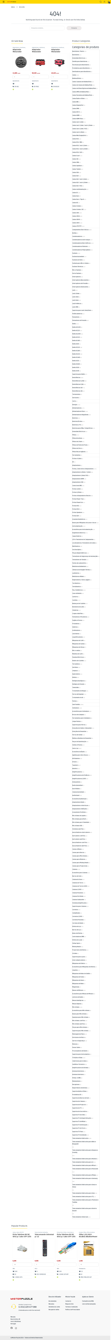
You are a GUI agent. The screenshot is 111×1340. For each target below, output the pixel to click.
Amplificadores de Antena (80, 1068)
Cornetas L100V (77, 916)
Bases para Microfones (79, 1014)
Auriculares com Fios (78, 836)
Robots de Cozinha (78, 660)
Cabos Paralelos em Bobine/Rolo (82, 95)
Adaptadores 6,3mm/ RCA (80, 475)
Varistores (75, 398)
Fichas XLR (75, 516)
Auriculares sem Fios (78, 839)
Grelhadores (76, 630)
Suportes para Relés (78, 374)
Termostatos (76, 394)
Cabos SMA (75, 162)
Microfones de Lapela (79, 815)
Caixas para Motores (78, 859)
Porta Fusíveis (76, 273)
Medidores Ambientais (79, 566)
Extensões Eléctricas (78, 58)
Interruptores (76, 277)
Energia (74, 405)
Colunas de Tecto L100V (79, 886)
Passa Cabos (76, 1047)
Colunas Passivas (77, 893)
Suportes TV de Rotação (79, 1125)
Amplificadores (77, 772)
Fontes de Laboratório (79, 563)
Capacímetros (76, 536)
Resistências (76, 377)
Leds (73, 290)
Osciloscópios (76, 549)
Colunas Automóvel (78, 792)
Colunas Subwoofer (78, 899)
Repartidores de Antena (79, 1088)
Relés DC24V (76, 354)
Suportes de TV (76, 1108)
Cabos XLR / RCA (77, 186)
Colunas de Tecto (77, 883)
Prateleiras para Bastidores (81, 68)
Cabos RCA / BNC (77, 142)
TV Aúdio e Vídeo (77, 1058)
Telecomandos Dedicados (80, 1138)
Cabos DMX (75, 108)
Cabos (74, 75)
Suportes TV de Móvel (78, 1121)
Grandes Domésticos (78, 519)
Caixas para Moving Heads (80, 862)
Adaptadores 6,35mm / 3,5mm (81, 472)
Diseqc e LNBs (76, 1078)
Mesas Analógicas (77, 1000)
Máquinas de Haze (78, 980)
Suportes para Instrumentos (81, 1054)
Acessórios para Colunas (79, 873)
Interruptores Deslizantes (80, 287)
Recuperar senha (54, 1309)
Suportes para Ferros (78, 725)
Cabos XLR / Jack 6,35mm (80, 182)
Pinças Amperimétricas (79, 553)
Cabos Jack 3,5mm (77, 122)
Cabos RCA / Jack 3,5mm (79, 145)
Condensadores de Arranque (81, 240)
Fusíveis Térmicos (77, 266)
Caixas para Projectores (79, 866)
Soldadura (75, 708)
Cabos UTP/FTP (76, 226)
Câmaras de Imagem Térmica (81, 570)
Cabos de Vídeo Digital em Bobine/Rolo (84, 88)
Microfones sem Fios (78, 1024)
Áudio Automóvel (77, 785)
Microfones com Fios (78, 1020)
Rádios (74, 677)
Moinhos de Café (77, 654)
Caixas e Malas (76, 849)
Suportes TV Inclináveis (79, 1135)
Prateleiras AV (76, 1094)
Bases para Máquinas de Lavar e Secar (84, 523)
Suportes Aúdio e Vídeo (79, 1091)
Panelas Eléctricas (78, 657)
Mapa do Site (69, 1304)
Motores (74, 1044)
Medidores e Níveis (78, 576)
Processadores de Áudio (79, 1051)
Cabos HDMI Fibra (77, 119)
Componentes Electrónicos (80, 230)
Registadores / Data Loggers (81, 580)
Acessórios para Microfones (80, 1010)
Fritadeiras (75, 624)
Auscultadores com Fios (79, 842)
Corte (74, 401)
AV (73, 462)
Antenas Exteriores (78, 1071)
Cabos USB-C (76, 223)
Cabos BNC (75, 102)
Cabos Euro (75, 196)
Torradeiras (76, 664)
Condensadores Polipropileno (81, 250)
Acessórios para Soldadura (80, 711)
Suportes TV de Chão (78, 1115)
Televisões (75, 687)
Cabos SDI (75, 159)
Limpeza (75, 671)
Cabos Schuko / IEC (78, 209)
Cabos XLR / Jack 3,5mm (79, 179)
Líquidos (75, 970)
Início (13, 7)
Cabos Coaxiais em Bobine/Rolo (81, 82)
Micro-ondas (76, 650)
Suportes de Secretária (79, 1111)
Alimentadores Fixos (78, 411)
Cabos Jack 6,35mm (78, 132)
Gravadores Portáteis (79, 812)
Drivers (74, 762)
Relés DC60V (76, 364)
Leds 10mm (75, 293)
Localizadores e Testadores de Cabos (83, 543)
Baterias (75, 418)
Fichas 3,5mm (76, 489)
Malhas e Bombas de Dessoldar (81, 738)
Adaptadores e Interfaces (19, 47)
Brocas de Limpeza (78, 714)
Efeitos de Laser (77, 940)
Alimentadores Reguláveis (80, 415)
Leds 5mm (75, 300)
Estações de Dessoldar (79, 731)
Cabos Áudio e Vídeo (78, 98)
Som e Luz (75, 748)
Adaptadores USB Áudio (79, 809)
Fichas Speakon (77, 512)
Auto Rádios (76, 789)
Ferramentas (76, 455)
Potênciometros (77, 314)
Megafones (75, 987)
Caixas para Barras (78, 852)
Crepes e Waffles (77, 613)
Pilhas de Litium (77, 441)
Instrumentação (77, 526)
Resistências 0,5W (77, 384)
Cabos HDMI (75, 115)
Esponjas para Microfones (80, 1017)
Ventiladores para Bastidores (81, 71)
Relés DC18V (76, 351)
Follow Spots (76, 943)
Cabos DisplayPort (77, 105)
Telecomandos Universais (80, 1217)
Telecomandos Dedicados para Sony (83, 1193)
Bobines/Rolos (76, 78)
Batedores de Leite (78, 607)
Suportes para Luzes (78, 957)
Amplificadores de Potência (80, 775)
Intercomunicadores (78, 960)
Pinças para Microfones (79, 1027)
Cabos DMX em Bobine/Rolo (80, 92)
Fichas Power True (78, 499)
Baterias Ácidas (77, 421)
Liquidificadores (77, 637)
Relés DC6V (75, 367)
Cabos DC (75, 192)
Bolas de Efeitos (77, 933)
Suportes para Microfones (80, 1031)
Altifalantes (76, 758)
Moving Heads (76, 946)
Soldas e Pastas (77, 745)
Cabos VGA (75, 172)
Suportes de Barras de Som (80, 1098)
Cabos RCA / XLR (77, 152)
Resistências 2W (77, 391)
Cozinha (74, 600)
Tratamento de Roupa (79, 691)
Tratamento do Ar (77, 697)
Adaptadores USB (77, 482)
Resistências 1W (77, 388)
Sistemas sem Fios (78, 829)
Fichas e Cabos (76, 458)
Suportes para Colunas (79, 906)
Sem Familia (76, 704)
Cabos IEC (75, 203)
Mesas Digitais (76, 1004)
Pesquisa (74, 28)
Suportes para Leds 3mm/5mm (81, 310)
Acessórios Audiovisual (79, 799)
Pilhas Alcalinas (77, 438)
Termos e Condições (71, 1307)
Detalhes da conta (54, 1307)
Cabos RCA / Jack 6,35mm (80, 149)
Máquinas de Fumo (78, 977)
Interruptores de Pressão (80, 283)
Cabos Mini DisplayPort (79, 135)
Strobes (74, 953)
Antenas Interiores (78, 1074)
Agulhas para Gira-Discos (80, 755)
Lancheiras (75, 634)
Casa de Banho (76, 593)
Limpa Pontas (76, 721)
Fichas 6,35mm (76, 492)
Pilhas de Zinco (77, 448)
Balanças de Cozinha (78, 603)
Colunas (74, 869)
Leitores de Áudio (77, 997)
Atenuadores (76, 782)
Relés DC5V (75, 361)
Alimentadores (76, 408)
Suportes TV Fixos (77, 1131)
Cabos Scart (76, 156)
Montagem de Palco (78, 1034)
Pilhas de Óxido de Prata (79, 445)
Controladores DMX (78, 936)
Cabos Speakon (77, 166)
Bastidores (75, 55)
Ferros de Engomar (78, 694)
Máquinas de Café (77, 640)
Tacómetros (76, 583)
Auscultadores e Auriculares (81, 832)
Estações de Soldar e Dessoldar (82, 728)
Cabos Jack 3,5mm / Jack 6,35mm (82, 125)
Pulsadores (75, 317)
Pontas (74, 701)
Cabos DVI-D (76, 112)
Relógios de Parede (78, 684)
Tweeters (75, 765)
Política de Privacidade (72, 1309)
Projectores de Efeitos (79, 950)
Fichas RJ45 (75, 509)
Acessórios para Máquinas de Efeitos (83, 967)
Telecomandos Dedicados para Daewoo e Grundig (85, 1151)
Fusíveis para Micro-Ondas (80, 263)
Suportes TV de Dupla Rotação (81, 1118)
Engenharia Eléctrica (78, 533)
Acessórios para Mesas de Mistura (82, 994)
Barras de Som (76, 876)
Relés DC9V (75, 371)
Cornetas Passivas (78, 920)
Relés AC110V (76, 327)
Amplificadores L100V (79, 779)
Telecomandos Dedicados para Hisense (84, 1159)
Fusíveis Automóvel (78, 256)
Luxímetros (75, 573)
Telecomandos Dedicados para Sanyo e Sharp (84, 1186)
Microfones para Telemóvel (80, 822)
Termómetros (76, 586)
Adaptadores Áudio (78, 802)
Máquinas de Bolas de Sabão (81, 973)
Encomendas (52, 1301)
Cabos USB (75, 213)
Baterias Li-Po (76, 425)
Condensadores (77, 236)
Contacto (68, 1301)
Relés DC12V (76, 347)
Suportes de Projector (79, 1105)
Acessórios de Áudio (78, 752)
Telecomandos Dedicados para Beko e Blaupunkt (84, 1143)
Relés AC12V (76, 330)
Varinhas (75, 667)
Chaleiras (75, 610)
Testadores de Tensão (79, 559)
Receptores (75, 1084)
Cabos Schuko (76, 206)
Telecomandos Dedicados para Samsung (84, 1178)
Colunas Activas (77, 879)
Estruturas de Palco (78, 1037)
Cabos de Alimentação (79, 189)
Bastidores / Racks (78, 51)
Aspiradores (76, 674)
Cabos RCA (75, 139)
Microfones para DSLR (79, 819)
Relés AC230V (76, 334)
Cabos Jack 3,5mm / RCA (79, 129)
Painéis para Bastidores (79, 61)
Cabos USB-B (76, 219)
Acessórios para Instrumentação (82, 529)
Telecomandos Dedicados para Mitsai (84, 1165)
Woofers (74, 768)
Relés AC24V (76, 337)
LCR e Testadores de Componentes (82, 539)
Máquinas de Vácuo (78, 647)
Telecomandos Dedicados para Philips (84, 1175)
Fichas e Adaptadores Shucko (81, 495)
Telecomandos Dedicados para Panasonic (85, 1169)
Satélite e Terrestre (78, 1064)
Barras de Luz (76, 930)
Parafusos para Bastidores (80, 65)
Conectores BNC (77, 485)
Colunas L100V (76, 889)
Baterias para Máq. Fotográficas (82, 428)
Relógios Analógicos (78, 681)
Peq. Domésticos (77, 590)
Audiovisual (75, 795)
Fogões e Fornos (77, 620)
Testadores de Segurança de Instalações (85, 556)
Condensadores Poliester (80, 246)
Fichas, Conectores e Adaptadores (82, 469)
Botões (74, 233)
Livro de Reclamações (89, 1304)
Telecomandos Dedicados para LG (82, 1162)
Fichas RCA (75, 506)
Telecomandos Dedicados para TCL (83, 1196)
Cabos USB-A (76, 216)
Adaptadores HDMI (78, 479)
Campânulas (76, 913)
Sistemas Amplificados (79, 903)
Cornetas (75, 910)
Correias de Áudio (77, 923)
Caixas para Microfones (79, 856)
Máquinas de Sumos (78, 644)
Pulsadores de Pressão (79, 320)
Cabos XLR (75, 176)
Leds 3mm (75, 297)
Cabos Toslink (76, 169)
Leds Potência (76, 303)
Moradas (51, 1304)
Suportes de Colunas (78, 1101)
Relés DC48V (76, 357)
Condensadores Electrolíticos (81, 243)
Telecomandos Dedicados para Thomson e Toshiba (85, 1201)
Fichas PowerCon (77, 502)
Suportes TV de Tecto (78, 1128)
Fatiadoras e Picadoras (79, 617)
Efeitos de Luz (76, 926)
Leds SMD (75, 307)
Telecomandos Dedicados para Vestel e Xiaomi (84, 1210)
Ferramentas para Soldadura (81, 718)
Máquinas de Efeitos (78, 963)
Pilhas (74, 435)
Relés (74, 324)
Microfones (75, 1007)
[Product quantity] (21, 77)
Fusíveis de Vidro (77, 260)
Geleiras (74, 627)
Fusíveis (74, 253)
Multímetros (76, 546)
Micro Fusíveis (76, 270)
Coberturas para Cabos (79, 1061)
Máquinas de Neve (78, 983)
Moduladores (76, 1081)
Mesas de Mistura (77, 990)
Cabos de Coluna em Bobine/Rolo (82, 85)
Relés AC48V (76, 340)
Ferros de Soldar (77, 735)
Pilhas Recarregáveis (78, 452)
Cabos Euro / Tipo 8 (78, 199)
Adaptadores (76, 465)
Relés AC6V (75, 344)
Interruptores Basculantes (80, 280)
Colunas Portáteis (77, 896)
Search (100, 2)
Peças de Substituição (79, 741)
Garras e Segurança (78, 1041)
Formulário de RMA (88, 1301)
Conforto (75, 597)
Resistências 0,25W (78, 381)
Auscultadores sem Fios (79, 846)
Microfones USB (77, 826)
